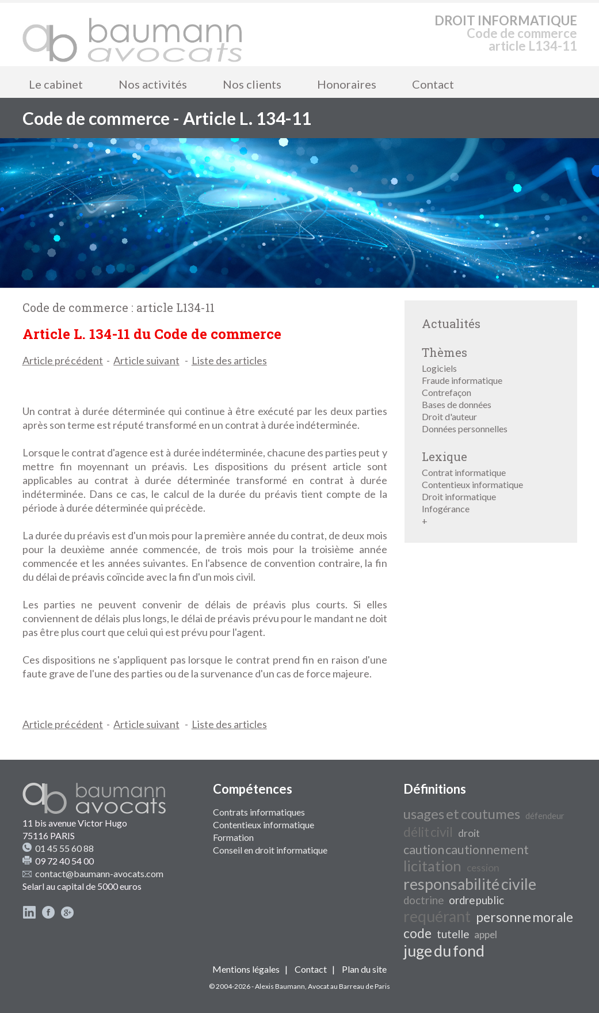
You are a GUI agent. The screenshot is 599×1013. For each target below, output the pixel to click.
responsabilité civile (469, 884)
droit (469, 833)
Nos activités (153, 84)
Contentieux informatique (472, 484)
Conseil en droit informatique (270, 849)
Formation (233, 837)
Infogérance (446, 508)
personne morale (524, 917)
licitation (432, 865)
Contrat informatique (464, 472)
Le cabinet (56, 84)
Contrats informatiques (259, 811)
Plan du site (364, 969)
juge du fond (443, 951)
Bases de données (456, 404)
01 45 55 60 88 (64, 848)
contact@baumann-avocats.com (99, 873)
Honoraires (346, 84)
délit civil (428, 832)
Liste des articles (229, 360)
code (417, 933)
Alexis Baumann (280, 986)
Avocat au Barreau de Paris (349, 986)
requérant (437, 916)
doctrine (423, 900)
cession (483, 868)
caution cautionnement (466, 849)
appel (485, 934)
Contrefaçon (446, 392)
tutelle (453, 934)
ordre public (476, 900)
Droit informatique (459, 496)
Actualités (451, 323)
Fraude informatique (462, 380)
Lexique (444, 456)
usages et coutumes (461, 813)
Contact (433, 84)
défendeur (544, 816)
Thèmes (444, 352)
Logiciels (439, 368)
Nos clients (252, 84)
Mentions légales (246, 969)
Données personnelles (465, 428)
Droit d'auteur (449, 416)
